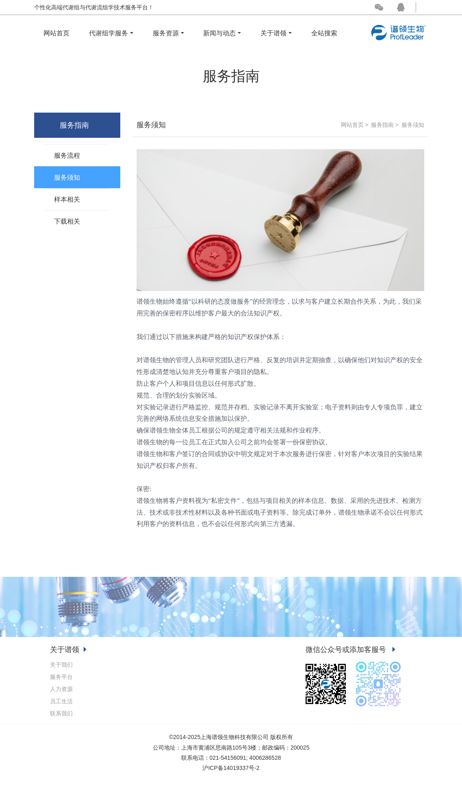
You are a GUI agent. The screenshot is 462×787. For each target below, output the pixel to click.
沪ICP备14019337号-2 (230, 768)
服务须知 (412, 125)
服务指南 (382, 125)
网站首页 (56, 33)
